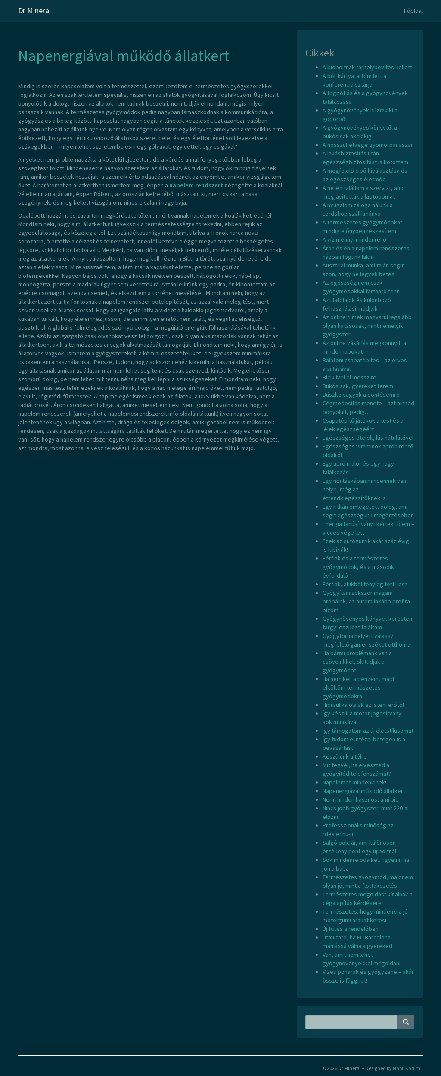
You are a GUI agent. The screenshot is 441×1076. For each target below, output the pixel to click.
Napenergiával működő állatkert (123, 55)
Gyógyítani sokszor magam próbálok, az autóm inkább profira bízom (366, 601)
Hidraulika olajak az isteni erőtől (363, 705)
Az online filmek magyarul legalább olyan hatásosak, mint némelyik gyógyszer (367, 325)
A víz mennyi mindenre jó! (355, 239)
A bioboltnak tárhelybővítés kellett (367, 67)
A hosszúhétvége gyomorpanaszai (367, 145)
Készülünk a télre (345, 756)
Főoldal (413, 11)
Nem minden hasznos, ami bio (361, 799)
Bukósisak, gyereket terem (358, 386)
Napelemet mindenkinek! (354, 782)
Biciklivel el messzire (349, 377)
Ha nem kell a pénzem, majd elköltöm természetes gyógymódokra (358, 687)
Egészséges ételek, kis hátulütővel (368, 438)
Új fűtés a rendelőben (351, 929)
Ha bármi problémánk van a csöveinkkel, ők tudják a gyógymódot (357, 661)
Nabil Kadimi (407, 1068)
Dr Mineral (34, 11)
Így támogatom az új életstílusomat (368, 730)
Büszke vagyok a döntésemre (361, 394)
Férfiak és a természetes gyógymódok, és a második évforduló (358, 566)
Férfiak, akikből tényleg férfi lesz (365, 584)
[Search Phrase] (351, 1022)
